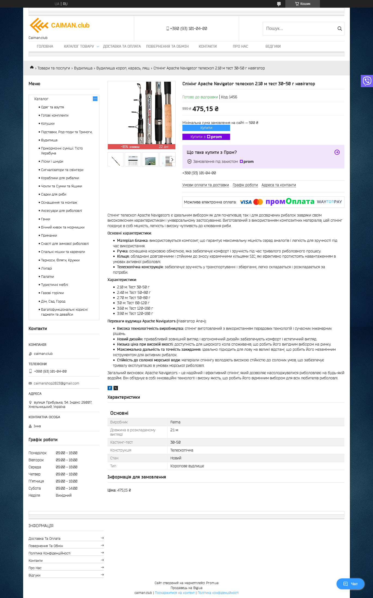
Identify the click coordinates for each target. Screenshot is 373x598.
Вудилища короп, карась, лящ (122, 68)
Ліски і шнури (52, 161)
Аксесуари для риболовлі (61, 211)
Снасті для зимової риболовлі (65, 244)
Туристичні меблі (54, 285)
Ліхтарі (46, 268)
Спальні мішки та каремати (63, 252)
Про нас (240, 46)
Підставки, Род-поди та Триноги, (66, 132)
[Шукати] (339, 28)
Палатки (47, 276)
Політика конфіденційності (50, 553)
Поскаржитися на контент (175, 592)
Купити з (206, 137)
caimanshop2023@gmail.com (56, 383)
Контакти (208, 46)
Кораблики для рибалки (60, 178)
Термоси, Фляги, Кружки (60, 260)
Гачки (45, 219)
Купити (206, 128)
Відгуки (273, 46)
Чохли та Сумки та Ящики (61, 186)
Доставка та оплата (122, 46)
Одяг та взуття (52, 107)
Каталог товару (79, 46)
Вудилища (83, 68)
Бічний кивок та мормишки (62, 227)
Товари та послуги (54, 68)
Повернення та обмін (167, 46)
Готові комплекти (54, 115)
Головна (45, 46)
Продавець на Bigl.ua (187, 588)
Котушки (47, 123)
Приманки (49, 235)
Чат (350, 583)
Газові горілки (52, 293)
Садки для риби (53, 194)
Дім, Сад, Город (53, 301)
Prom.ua (212, 583)
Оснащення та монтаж (59, 202)
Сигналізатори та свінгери (62, 170)
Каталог (41, 99)
